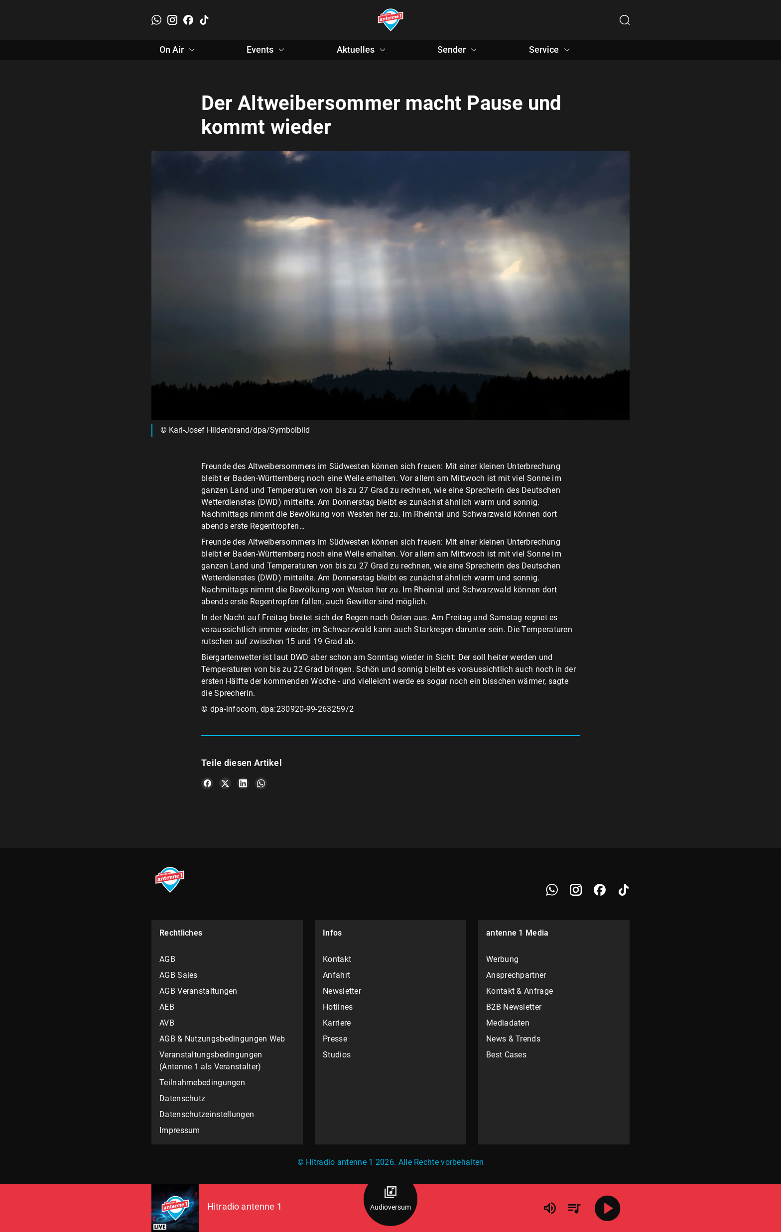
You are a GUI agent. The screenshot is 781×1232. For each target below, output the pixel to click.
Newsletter (342, 991)
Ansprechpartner (516, 975)
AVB (166, 1023)
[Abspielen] (608, 1208)
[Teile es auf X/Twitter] (225, 783)
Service (551, 50)
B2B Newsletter (513, 1007)
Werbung (502, 959)
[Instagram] (172, 20)
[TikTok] (204, 20)
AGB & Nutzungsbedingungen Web (222, 1038)
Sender (458, 50)
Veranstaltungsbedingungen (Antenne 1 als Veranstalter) (210, 1060)
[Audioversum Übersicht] (390, 1199)
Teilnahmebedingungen (202, 1082)
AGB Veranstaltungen (198, 991)
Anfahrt (336, 975)
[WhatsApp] (156, 20)
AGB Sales (178, 975)
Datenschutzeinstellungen (206, 1114)
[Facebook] (188, 20)
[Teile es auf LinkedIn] (243, 783)
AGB (167, 959)
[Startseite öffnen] (391, 20)
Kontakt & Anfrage (519, 991)
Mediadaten (507, 1023)
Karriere (337, 1023)
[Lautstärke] (550, 1208)
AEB (166, 1007)
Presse (335, 1038)
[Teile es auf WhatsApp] (261, 783)
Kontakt (337, 959)
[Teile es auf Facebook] (207, 783)
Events (267, 50)
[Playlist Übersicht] (574, 1208)
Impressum (179, 1130)
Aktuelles (363, 50)
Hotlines (338, 1007)
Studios (337, 1054)
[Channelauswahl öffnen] (625, 20)
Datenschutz (182, 1098)
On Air (178, 50)
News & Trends (513, 1038)
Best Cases (506, 1054)
